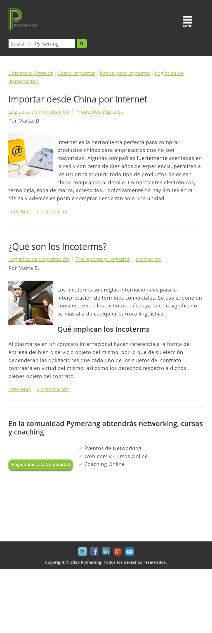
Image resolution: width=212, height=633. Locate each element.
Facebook (94, 551)
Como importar (76, 73)
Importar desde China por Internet (77, 99)
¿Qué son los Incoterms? (57, 246)
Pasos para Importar (125, 73)
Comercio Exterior (30, 73)
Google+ (117, 551)
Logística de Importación (38, 111)
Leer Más (19, 211)
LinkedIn (106, 551)
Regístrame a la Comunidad (40, 464)
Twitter (82, 551)
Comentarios (53, 211)
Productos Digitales (99, 111)
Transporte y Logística (103, 259)
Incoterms (148, 259)
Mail (129, 551)
